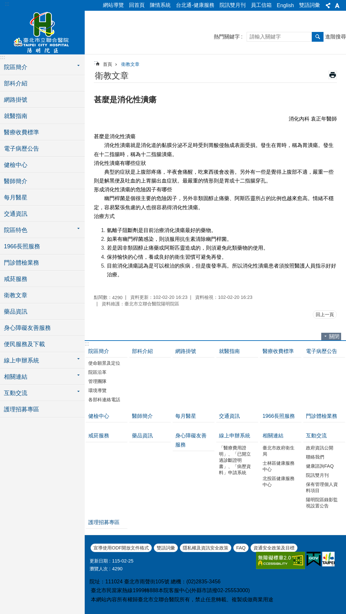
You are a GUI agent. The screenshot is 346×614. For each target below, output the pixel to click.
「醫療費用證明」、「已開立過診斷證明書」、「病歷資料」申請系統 (235, 460)
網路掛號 (15, 99)
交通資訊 (15, 214)
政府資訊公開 (319, 447)
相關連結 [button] (15, 376)
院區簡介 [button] (15, 67)
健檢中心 (15, 165)
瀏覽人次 (99, 568)
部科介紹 (15, 83)
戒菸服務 (15, 279)
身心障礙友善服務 (27, 328)
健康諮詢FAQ (320, 466)
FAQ (241, 547)
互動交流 (316, 435)
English (285, 5)
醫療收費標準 (21, 132)
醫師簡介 (15, 181)
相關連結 (273, 435)
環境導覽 (97, 390)
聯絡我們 (315, 457)
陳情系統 (160, 5)
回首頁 (137, 5)
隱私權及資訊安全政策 (205, 547)
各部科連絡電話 (104, 399)
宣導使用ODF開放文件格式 (121, 547)
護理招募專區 (21, 409)
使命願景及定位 (104, 363)
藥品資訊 (15, 311)
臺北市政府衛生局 (279, 451)
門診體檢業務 (21, 262)
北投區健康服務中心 (279, 481)
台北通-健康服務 (195, 5)
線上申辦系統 (234, 435)
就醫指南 (15, 116)
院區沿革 (97, 372)
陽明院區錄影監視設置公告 (322, 502)
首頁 (107, 64)
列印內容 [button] (332, 75)
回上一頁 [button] (325, 314)
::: (7, 4)
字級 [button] (337, 5)
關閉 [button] (334, 336)
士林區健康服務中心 (279, 466)
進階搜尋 (335, 36)
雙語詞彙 (309, 5)
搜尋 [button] (318, 37)
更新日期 (99, 560)
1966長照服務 (22, 246)
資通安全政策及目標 (274, 547)
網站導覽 (113, 5)
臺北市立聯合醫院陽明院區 (42, 31)
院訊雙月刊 (233, 5)
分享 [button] (328, 5)
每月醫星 (15, 197)
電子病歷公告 (21, 148)
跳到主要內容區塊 (3, 3)
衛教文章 (15, 295)
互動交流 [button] (15, 393)
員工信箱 (261, 5)
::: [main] (96, 62)
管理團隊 (97, 381)
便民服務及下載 (24, 344)
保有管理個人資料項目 (322, 487)
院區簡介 (98, 351)
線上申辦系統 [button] (21, 360)
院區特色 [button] (15, 230)
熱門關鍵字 (227, 36)
